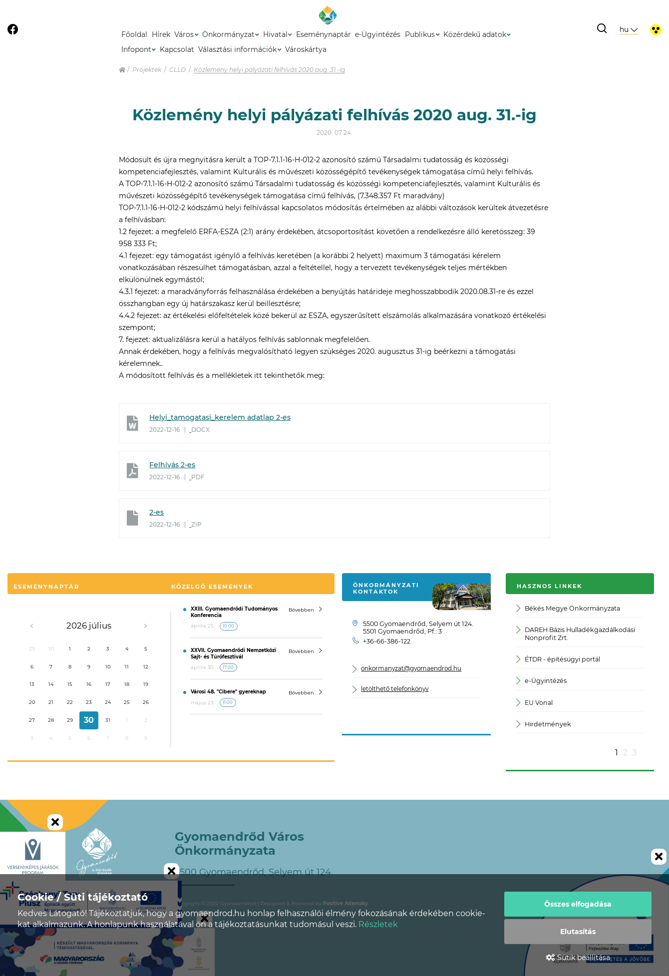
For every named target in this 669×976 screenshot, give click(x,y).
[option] (580, 673)
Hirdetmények (543, 724)
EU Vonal (534, 702)
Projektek (146, 69)
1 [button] (616, 752)
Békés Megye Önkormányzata (568, 608)
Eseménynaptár (323, 34)
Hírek (161, 34)
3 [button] (635, 752)
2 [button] (625, 752)
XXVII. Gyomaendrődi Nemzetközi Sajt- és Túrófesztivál (233, 653)
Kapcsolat (177, 49)
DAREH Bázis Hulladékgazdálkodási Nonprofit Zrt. (575, 633)
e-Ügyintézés (377, 34)
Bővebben (305, 610)
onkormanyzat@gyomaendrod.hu (411, 668)
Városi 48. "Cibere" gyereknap (228, 691)
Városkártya (306, 49)
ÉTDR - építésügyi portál (558, 659)
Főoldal (134, 34)
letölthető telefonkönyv (394, 689)
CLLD (177, 69)
